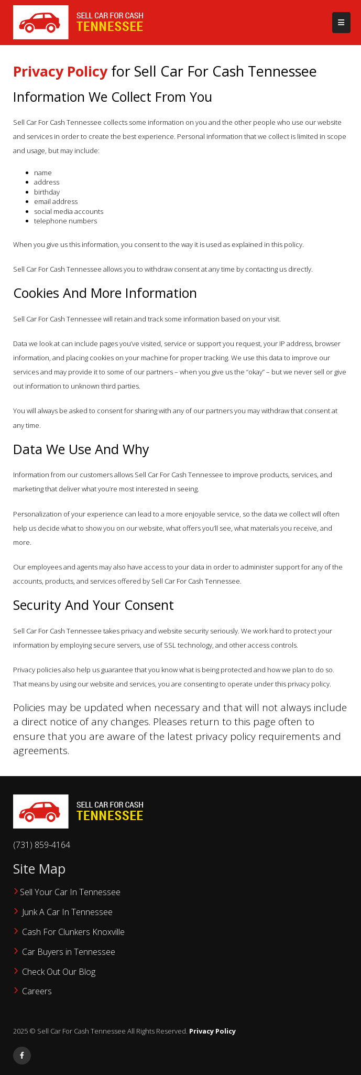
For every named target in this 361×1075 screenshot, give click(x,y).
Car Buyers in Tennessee (68, 952)
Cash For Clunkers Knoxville (73, 932)
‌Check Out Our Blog (59, 971)
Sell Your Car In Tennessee (70, 892)
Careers (37, 991)
